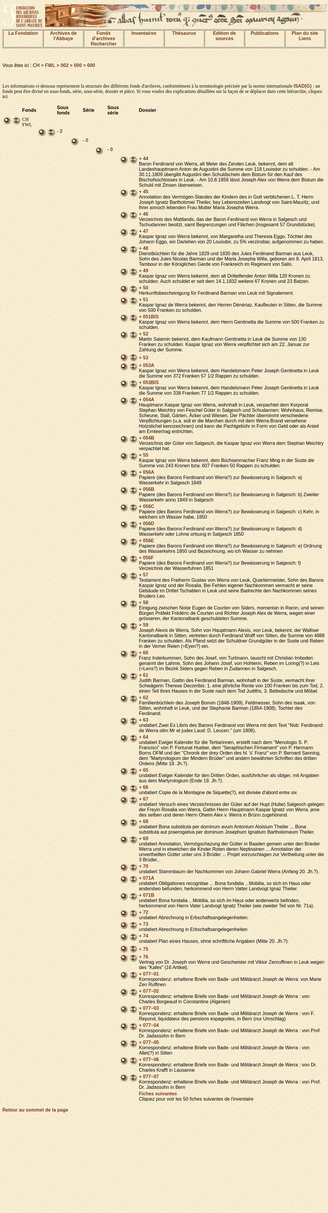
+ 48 (144, 248)
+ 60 (144, 652)
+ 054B (146, 437)
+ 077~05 (149, 1042)
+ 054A (146, 399)
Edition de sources (224, 36)
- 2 (60, 131)
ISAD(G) (302, 85)
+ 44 (144, 158)
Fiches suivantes (158, 1093)
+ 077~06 (149, 1059)
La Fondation (23, 33)
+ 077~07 (149, 1076)
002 (64, 65)
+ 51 (144, 299)
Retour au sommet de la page (35, 1109)
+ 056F (146, 557)
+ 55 (144, 455)
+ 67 (144, 798)
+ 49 (144, 270)
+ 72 (144, 912)
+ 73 (144, 924)
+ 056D (146, 523)
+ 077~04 (149, 1025)
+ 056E (146, 540)
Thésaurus (184, 33)
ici (5, 96)
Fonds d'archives (103, 36)
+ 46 (144, 214)
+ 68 (144, 821)
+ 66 (144, 787)
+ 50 (144, 287)
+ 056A (146, 472)
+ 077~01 (149, 973)
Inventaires (143, 33)
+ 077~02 (149, 991)
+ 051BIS (149, 316)
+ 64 (144, 737)
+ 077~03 (149, 1008)
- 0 (85, 140)
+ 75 (144, 949)
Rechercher (104, 43)
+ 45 (144, 191)
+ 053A (146, 365)
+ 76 (144, 956)
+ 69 (144, 838)
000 (78, 65)
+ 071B (146, 895)
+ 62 (144, 697)
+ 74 (144, 935)
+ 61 (144, 675)
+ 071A (146, 878)
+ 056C (146, 506)
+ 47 (144, 231)
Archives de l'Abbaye (63, 36)
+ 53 (144, 357)
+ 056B (146, 489)
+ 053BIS (149, 382)
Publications (265, 33)
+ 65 (144, 770)
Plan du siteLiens (305, 36)
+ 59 (144, 624)
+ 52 (144, 333)
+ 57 (144, 574)
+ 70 (144, 866)
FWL (50, 65)
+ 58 (144, 602)
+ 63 (144, 719)
